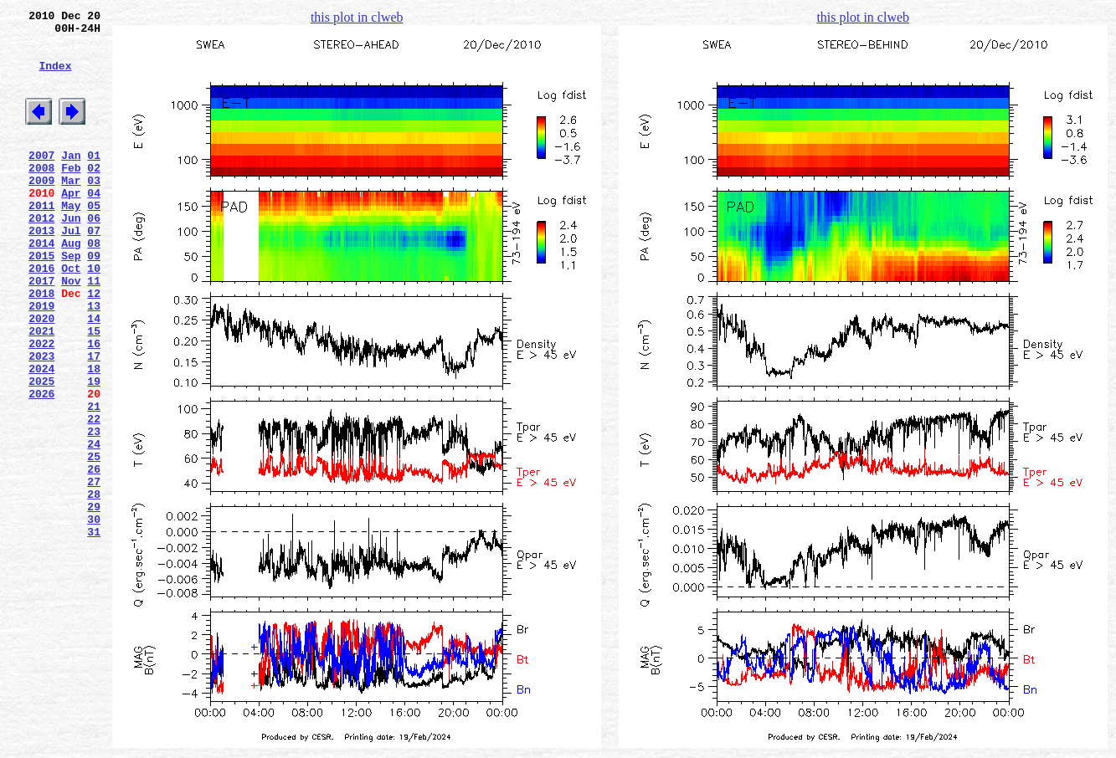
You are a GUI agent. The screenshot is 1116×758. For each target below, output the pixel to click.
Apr (70, 225)
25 (93, 541)
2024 (41, 435)
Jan (70, 179)
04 (93, 225)
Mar (70, 210)
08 (93, 285)
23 (93, 511)
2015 (41, 300)
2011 (41, 240)
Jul (70, 270)
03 (93, 210)
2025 (41, 450)
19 (93, 450)
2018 (41, 345)
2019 (41, 360)
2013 (41, 270)
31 (93, 631)
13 (93, 360)
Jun (70, 255)
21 (93, 481)
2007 (41, 179)
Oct (70, 315)
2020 (41, 375)
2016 (41, 315)
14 (93, 375)
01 (93, 179)
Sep (70, 300)
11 (93, 330)
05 (93, 240)
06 (93, 255)
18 (93, 435)
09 (93, 300)
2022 (41, 405)
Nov (70, 330)
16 (93, 405)
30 (93, 616)
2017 (41, 330)
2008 (41, 194)
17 (93, 420)
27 (93, 571)
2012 (41, 255)
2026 (41, 466)
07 (93, 270)
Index (55, 77)
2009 (41, 210)
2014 (41, 285)
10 (93, 315)
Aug (70, 285)
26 (93, 556)
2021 (41, 390)
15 (93, 390)
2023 (41, 420)
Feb (70, 194)
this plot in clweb (357, 17)
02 (93, 194)
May (70, 240)
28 (93, 586)
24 (93, 526)
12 (93, 345)
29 (93, 601)
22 (93, 496)
